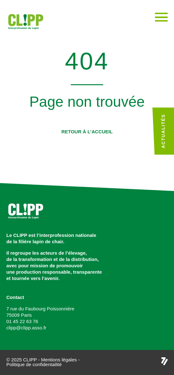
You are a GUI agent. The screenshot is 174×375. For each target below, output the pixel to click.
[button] (87, 132)
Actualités (163, 131)
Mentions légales (59, 359)
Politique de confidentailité (34, 364)
